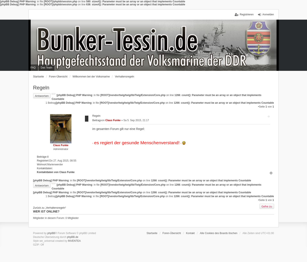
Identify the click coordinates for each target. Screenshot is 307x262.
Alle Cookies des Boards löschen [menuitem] (218, 233)
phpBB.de (72, 237)
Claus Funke (60, 145)
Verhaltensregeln (124, 76)
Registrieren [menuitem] (247, 14)
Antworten (42, 96)
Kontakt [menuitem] (190, 233)
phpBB (51, 233)
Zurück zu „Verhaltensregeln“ (49, 207)
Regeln (41, 87)
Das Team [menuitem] (46, 67)
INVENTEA (74, 240)
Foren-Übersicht (58, 76)
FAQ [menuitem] (33, 67)
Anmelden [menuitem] (268, 14)
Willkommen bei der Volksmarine (91, 76)
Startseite (38, 76)
